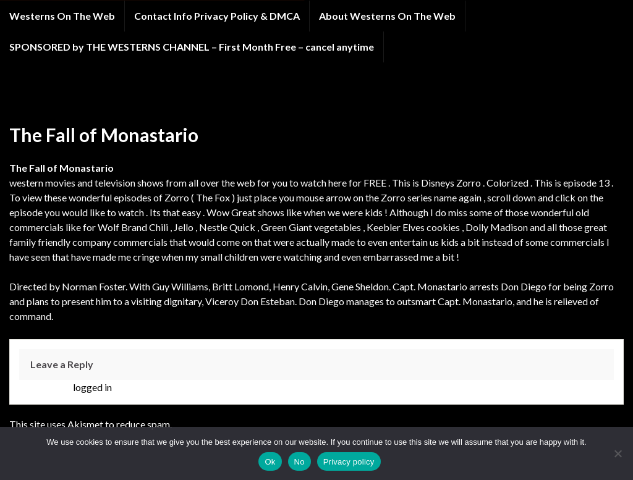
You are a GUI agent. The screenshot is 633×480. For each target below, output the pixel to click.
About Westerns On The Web (387, 16)
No (299, 461)
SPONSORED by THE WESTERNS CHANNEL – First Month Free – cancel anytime (191, 47)
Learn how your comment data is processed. (265, 424)
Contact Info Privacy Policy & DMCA (217, 16)
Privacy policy (349, 461)
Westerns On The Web (62, 16)
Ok (270, 461)
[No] (617, 453)
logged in (92, 387)
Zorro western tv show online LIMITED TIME (161, 98)
